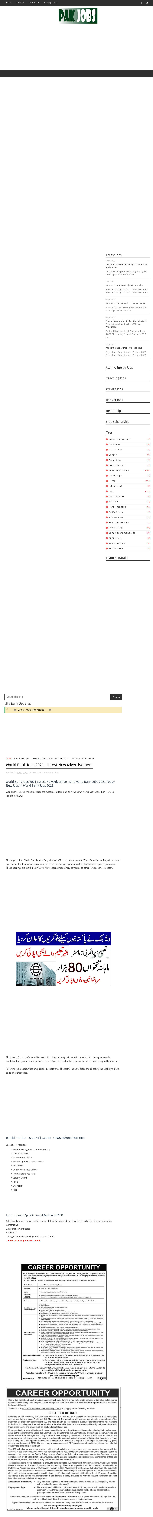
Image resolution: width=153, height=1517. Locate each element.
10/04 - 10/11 (112, 1132)
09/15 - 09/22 (112, 1314)
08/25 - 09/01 (112, 1324)
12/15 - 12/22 (112, 1267)
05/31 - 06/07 (112, 1193)
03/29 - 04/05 (112, 1225)
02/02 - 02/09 (112, 1242)
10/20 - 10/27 (112, 1296)
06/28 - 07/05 (112, 1178)
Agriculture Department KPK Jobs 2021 (124, 349)
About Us (20, 2)
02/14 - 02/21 (112, 1068)
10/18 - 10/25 (112, 1125)
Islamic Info (116, 487)
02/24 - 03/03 (112, 1417)
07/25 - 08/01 (112, 997)
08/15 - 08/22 (112, 986)
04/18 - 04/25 (112, 1043)
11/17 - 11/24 (112, 1282)
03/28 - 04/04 (112, 1054)
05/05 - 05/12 (112, 1381)
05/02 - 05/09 (112, 1036)
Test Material (116, 550)
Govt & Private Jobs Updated (31, 140)
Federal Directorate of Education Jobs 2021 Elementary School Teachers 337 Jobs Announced (126, 325)
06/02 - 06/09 (112, 1367)
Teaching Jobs (117, 544)
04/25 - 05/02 (112, 1040)
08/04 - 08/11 (112, 1335)
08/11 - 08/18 (112, 1331)
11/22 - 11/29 (112, 1111)
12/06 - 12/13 (112, 1104)
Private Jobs (116, 518)
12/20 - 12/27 (112, 1096)
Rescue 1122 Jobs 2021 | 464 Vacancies (124, 286)
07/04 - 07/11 (112, 1007)
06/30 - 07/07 (112, 1353)
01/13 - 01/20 (112, 1438)
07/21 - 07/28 (112, 1342)
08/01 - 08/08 (112, 993)
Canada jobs (116, 451)
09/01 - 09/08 (112, 1321)
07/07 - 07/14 (112, 1349)
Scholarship (116, 529)
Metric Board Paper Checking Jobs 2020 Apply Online (134, 874)
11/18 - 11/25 (112, 1467)
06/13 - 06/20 (112, 1018)
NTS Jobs (114, 503)
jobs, (56, 209)
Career (113, 456)
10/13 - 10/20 (112, 1299)
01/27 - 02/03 (112, 1431)
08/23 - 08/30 (112, 1153)
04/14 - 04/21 (112, 1392)
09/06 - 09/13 (112, 1146)
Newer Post (12, 1278)
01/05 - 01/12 (112, 1257)
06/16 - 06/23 (112, 1360)
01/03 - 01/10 (112, 1089)
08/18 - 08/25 (112, 1328)
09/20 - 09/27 (112, 1139)
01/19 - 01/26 (112, 1250)
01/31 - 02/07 (112, 1075)
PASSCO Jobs (116, 513)
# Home (36, 1176)
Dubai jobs (115, 461)
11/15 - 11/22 (112, 1114)
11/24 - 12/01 (112, 1278)
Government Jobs (119, 472)
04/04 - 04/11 (112, 1050)
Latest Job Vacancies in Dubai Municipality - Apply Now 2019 (134, 886)
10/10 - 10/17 (112, 975)
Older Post (96, 1278)
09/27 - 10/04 (112, 1136)
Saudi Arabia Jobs (119, 524)
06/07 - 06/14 (112, 1189)
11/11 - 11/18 (112, 1470)
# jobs (46, 1176)
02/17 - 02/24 (112, 1420)
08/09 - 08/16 (112, 1161)
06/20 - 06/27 (112, 1015)
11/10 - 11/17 (112, 1285)
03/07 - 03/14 (112, 1064)
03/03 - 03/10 (112, 1413)
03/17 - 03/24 (112, 1406)
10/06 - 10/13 (112, 1303)
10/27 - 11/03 (112, 1292)
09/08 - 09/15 (112, 1317)
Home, (51, 209)
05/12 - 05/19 (112, 1378)
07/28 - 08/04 (112, 1339)
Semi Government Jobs (122, 534)
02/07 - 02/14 (112, 1072)
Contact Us (34, 2)
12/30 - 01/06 (112, 1445)
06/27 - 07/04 (112, 1011)
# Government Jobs (21, 1176)
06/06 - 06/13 (112, 1022)
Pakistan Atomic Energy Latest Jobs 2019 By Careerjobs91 (133, 862)
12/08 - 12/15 (112, 1271)
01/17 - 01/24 (112, 1082)
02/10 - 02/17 (112, 1424)
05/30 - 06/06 (112, 1025)
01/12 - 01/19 (112, 1253)
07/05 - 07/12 (112, 1175)
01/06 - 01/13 (112, 1442)
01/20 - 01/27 (112, 1435)
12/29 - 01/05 (112, 1260)
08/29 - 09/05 (112, 979)
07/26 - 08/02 (112, 1168)
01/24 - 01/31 (112, 1079)
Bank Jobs (114, 445)
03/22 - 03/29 (112, 1228)
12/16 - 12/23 (112, 1452)
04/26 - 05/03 (112, 1210)
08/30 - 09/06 (112, 1150)
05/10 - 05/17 (112, 1203)
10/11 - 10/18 (112, 1129)
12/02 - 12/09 (112, 1460)
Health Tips (115, 477)
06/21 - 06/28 (112, 1182)
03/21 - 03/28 (112, 1057)
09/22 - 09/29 (112, 1310)
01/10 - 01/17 (112, 1086)
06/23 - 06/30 (112, 1356)
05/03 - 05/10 (112, 1207)
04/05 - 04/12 (112, 1221)
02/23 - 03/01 (112, 1239)
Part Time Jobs (117, 508)
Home (8, 2)
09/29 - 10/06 (112, 1306)
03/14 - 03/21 (112, 1061)
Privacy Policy (51, 2)
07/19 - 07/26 (112, 1171)
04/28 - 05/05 (112, 1385)
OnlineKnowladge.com (32, 1507)
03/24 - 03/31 (112, 1403)
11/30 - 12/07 (112, 972)
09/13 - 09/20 (112, 1143)
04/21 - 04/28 (112, 1388)
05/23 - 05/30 (112, 1029)
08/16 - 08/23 (112, 1157)
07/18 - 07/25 (112, 1000)
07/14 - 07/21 (112, 1346)
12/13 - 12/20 (112, 1100)
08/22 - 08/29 (112, 983)
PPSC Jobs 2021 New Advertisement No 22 (125, 304)
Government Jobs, (39, 209)
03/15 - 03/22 (112, 1232)
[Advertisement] (76, 47)
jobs (111, 492)
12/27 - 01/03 (112, 1093)
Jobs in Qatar (116, 498)
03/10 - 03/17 (112, 1410)
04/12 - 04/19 (112, 1218)
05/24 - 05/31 (112, 1196)
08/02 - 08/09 (112, 1164)
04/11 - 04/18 (112, 1047)
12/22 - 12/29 (112, 1264)
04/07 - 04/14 (112, 1395)
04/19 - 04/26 (112, 1214)
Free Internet (117, 466)
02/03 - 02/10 (112, 1428)
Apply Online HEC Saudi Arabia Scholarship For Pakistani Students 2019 (133, 913)
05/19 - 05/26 (112, 1374)
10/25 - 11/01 (112, 1121)
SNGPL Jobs (115, 539)
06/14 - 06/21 (112, 1185)
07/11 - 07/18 (112, 1004)
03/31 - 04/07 (112, 1399)
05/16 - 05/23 (112, 1032)
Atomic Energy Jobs (120, 440)
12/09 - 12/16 (112, 1456)
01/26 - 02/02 (112, 1246)
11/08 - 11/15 (112, 1118)
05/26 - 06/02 (112, 1371)
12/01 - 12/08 (112, 1274)
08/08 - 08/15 (112, 990)
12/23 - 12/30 (112, 1449)
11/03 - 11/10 (112, 1289)
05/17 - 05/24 (112, 1200)
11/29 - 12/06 (112, 1107)
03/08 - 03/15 (112, 1235)
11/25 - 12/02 (112, 1463)
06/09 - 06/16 (112, 1363)
